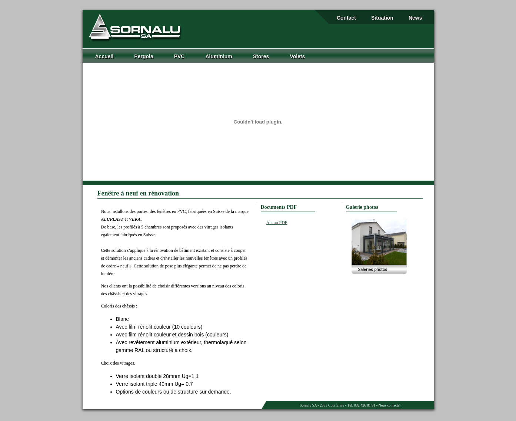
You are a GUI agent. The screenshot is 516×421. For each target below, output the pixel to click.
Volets (297, 56)
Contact (346, 18)
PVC (179, 56)
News (415, 18)
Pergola (143, 56)
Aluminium (218, 56)
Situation (382, 18)
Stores (261, 56)
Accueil (104, 56)
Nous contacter (390, 405)
